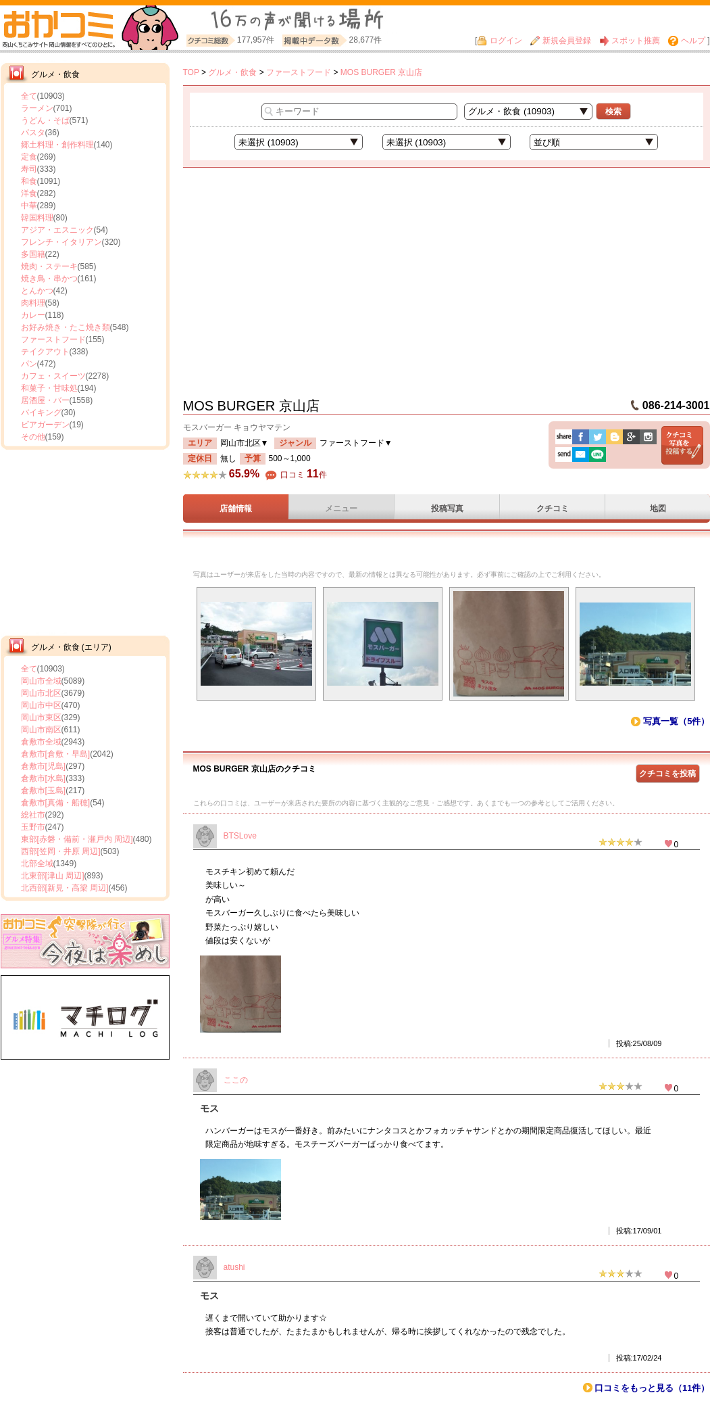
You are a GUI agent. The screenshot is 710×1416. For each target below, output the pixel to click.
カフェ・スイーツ (53, 376)
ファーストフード (53, 339)
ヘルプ (686, 40)
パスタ (33, 132)
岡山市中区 (41, 705)
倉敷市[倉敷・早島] (56, 754)
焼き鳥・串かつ (49, 278)
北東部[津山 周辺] (52, 875)
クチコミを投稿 (667, 773)
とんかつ (37, 291)
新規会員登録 (560, 40)
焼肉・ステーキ (49, 266)
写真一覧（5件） (676, 721)
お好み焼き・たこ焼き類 (65, 327)
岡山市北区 (41, 693)
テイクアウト (45, 351)
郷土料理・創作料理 (57, 144)
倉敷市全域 (41, 742)
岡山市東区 (41, 717)
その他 (33, 437)
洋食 (29, 193)
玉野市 (33, 827)
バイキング (41, 412)
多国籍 (33, 254)
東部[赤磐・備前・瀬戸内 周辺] (77, 839)
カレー (33, 315)
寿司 (29, 169)
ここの (236, 1080)
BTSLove (240, 836)
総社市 (33, 815)
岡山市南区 (41, 729)
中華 (29, 205)
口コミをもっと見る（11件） (651, 1388)
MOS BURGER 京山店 (381, 72)
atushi (234, 1267)
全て (29, 96)
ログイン (499, 40)
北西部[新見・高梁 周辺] (65, 888)
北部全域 (37, 863)
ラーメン (37, 108)
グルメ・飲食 (232, 72)
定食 (29, 157)
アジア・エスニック (57, 230)
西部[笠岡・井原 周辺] (61, 851)
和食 (29, 181)
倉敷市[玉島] (43, 790)
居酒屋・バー (45, 400)
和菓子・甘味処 (49, 388)
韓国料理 (37, 217)
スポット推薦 (629, 40)
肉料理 (33, 303)
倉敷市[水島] (43, 778)
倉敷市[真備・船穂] (56, 802)
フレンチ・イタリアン (61, 242)
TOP (191, 72)
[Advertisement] (85, 541)
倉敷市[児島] (43, 766)
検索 (613, 111)
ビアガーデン (45, 424)
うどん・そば (45, 120)
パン (29, 364)
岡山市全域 (41, 681)
